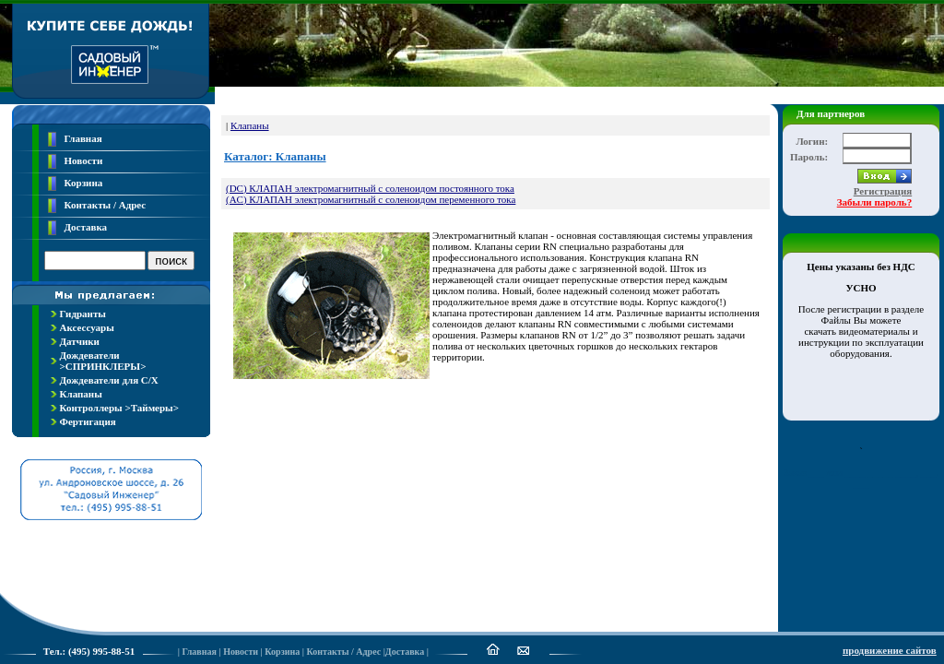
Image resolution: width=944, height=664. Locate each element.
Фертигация (88, 421)
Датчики (80, 341)
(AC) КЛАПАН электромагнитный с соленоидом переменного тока (370, 199)
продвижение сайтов (890, 650)
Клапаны (81, 393)
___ (816, 472)
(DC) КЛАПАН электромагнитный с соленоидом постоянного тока (370, 188)
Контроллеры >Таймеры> (119, 407)
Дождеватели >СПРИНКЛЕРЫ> (103, 361)
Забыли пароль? (874, 202)
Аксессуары (87, 327)
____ (855, 472)
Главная (83, 138)
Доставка (86, 226)
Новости (84, 160)
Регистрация (883, 190)
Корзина (84, 182)
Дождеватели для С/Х (109, 379)
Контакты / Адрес (106, 204)
